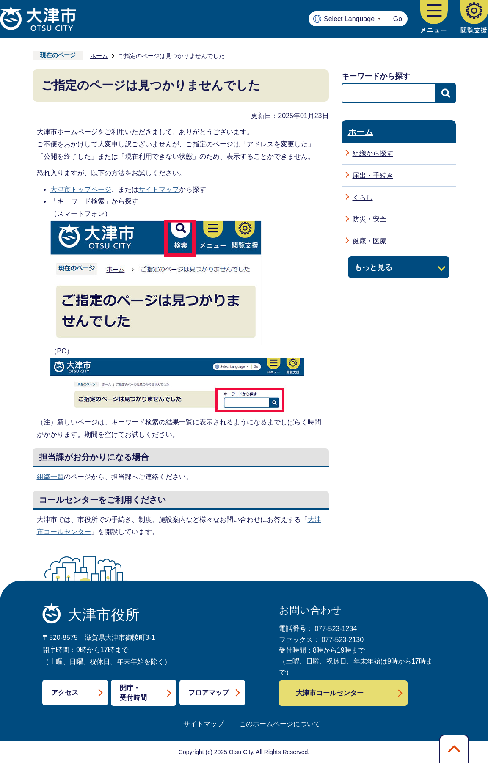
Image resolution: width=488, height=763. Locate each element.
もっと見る (373, 267)
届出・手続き (373, 175)
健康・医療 (369, 241)
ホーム (99, 55)
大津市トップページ (80, 189)
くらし (363, 197)
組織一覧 (50, 476)
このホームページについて (279, 723)
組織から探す (373, 153)
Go (397, 18)
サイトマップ (158, 189)
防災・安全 (369, 219)
